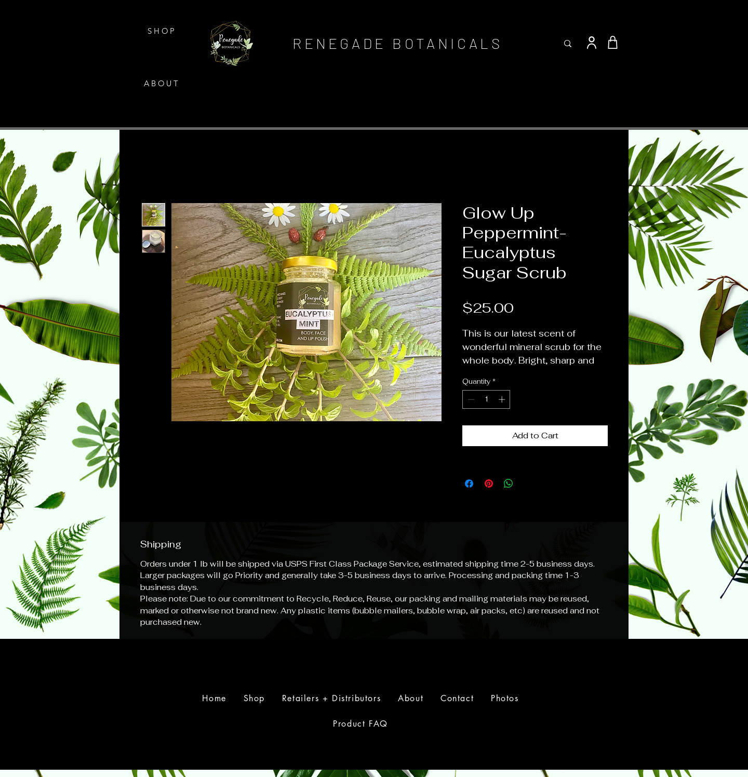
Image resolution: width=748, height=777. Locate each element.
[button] (620, 17)
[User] (591, 42)
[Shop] (612, 42)
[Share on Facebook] (469, 483)
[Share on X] (528, 483)
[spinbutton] (486, 399)
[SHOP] (163, 31)
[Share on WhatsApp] (508, 483)
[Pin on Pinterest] (489, 483)
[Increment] (503, 399)
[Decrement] (470, 399)
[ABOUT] (163, 83)
